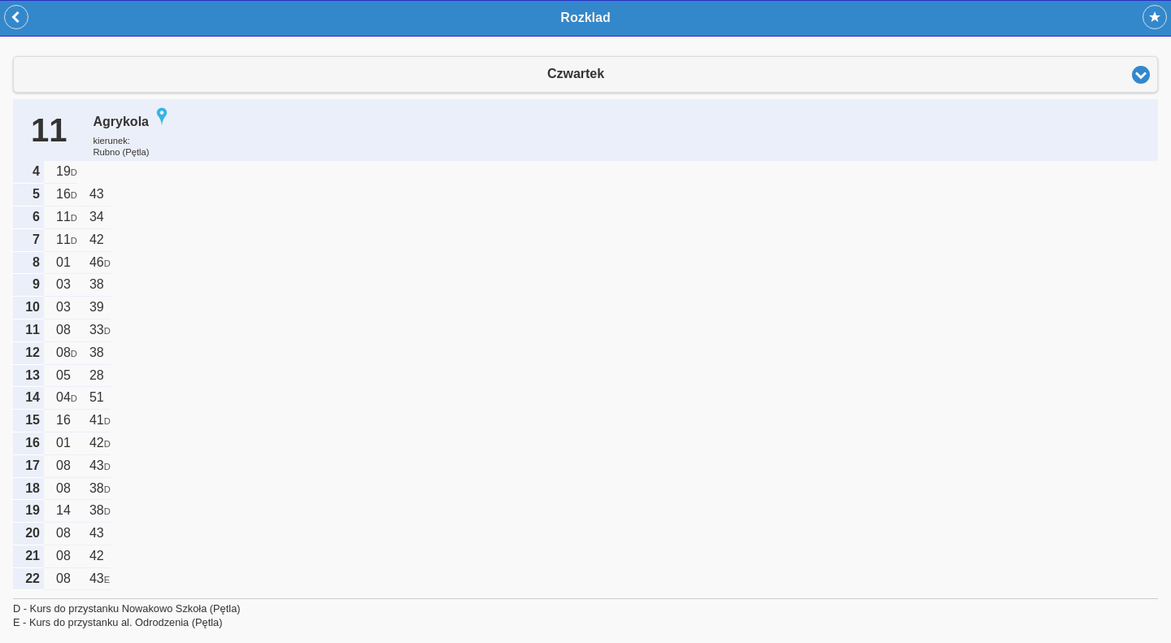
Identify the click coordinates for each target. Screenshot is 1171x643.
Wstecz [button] (16, 17)
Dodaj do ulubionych (1155, 17)
